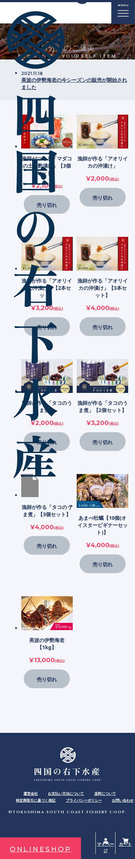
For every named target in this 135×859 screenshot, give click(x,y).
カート (125, 844)
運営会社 (30, 793)
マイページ (105, 847)
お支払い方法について (66, 793)
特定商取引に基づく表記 (35, 800)
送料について (105, 793)
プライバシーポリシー (84, 800)
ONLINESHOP (41, 849)
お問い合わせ (123, 800)
